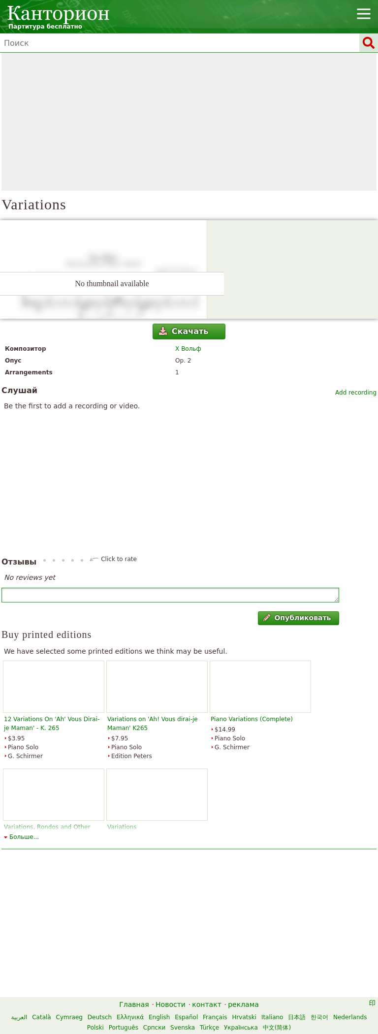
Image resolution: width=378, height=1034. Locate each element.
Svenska (182, 1027)
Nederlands (350, 1017)
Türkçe (209, 1027)
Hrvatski (244, 1017)
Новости (171, 1004)
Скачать (183, 331)
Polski (95, 1027)
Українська (241, 1027)
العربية (19, 1017)
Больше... (24, 837)
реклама (243, 1004)
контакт (206, 1004)
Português (123, 1027)
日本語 (297, 1017)
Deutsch (100, 1017)
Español (186, 1017)
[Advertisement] (189, 122)
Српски (154, 1027)
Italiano (272, 1017)
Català (41, 1017)
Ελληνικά (130, 1017)
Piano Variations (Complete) (252, 719)
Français (215, 1017)
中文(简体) (277, 1027)
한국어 (319, 1017)
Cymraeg (69, 1017)
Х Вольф (188, 348)
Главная (134, 1004)
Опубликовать (297, 618)
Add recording (356, 392)
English (159, 1017)
